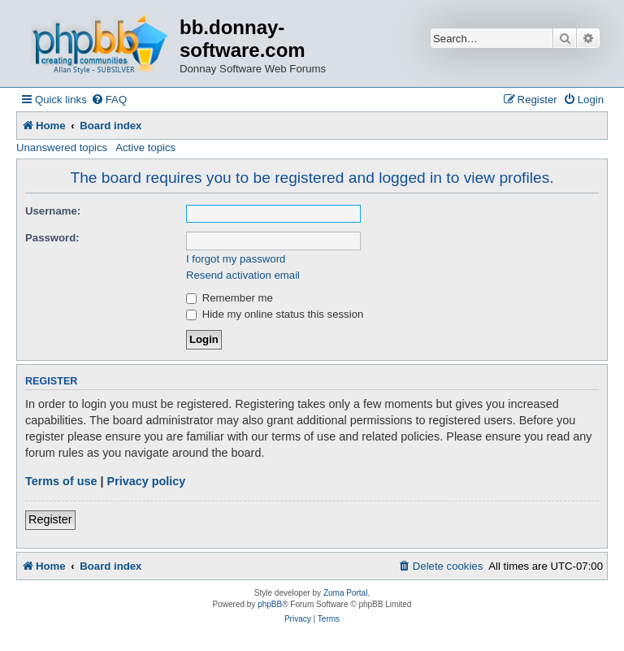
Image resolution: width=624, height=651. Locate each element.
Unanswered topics (61, 147)
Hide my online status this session (274, 314)
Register (50, 519)
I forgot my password (235, 259)
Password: (52, 238)
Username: (52, 211)
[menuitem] (109, 99)
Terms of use (61, 481)
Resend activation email (243, 275)
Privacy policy (146, 481)
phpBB (270, 604)
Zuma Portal (345, 592)
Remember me (229, 298)
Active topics (145, 147)
